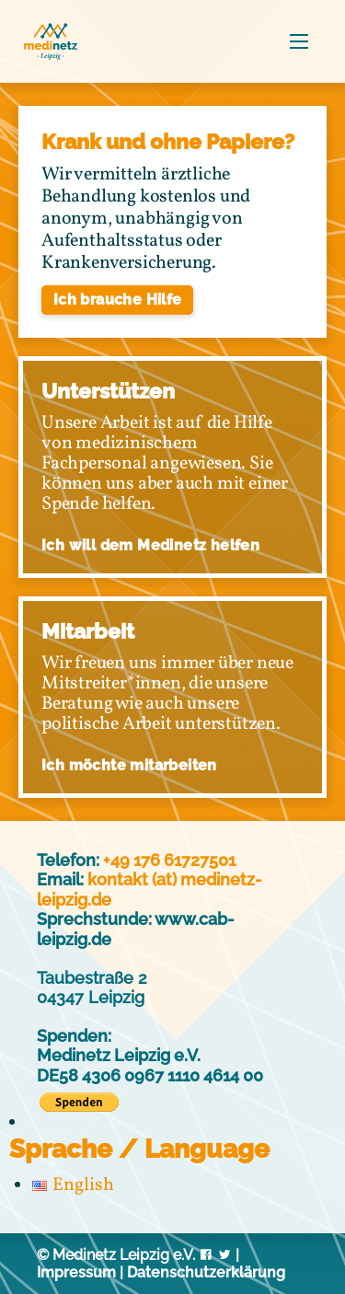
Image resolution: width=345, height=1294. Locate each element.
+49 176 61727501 (169, 860)
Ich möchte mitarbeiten (129, 765)
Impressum (76, 1272)
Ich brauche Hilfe (117, 299)
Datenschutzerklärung (206, 1272)
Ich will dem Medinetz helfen (150, 545)
